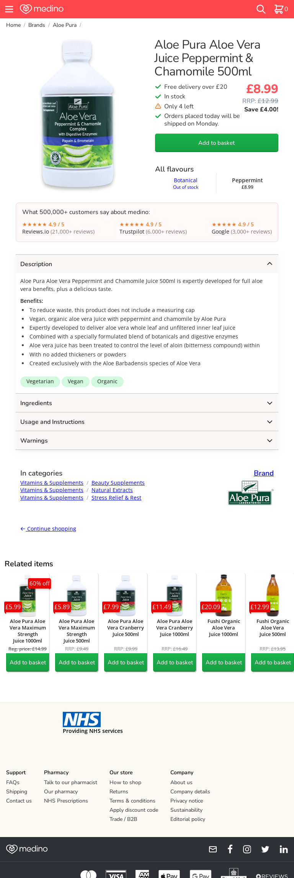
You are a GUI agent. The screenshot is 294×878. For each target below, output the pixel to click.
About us (181, 782)
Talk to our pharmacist (70, 782)
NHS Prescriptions (66, 800)
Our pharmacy (61, 791)
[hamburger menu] (9, 9)
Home (13, 25)
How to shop (125, 782)
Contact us (19, 800)
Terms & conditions (132, 800)
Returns (118, 791)
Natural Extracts (112, 490)
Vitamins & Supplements (51, 482)
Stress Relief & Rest (116, 497)
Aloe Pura (65, 25)
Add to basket (216, 143)
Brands (36, 25)
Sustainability (186, 810)
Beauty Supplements (118, 482)
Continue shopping (48, 528)
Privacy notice (186, 800)
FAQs (13, 782)
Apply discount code (133, 810)
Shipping (16, 791)
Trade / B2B (123, 819)
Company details (190, 791)
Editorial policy (187, 819)
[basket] (281, 9)
